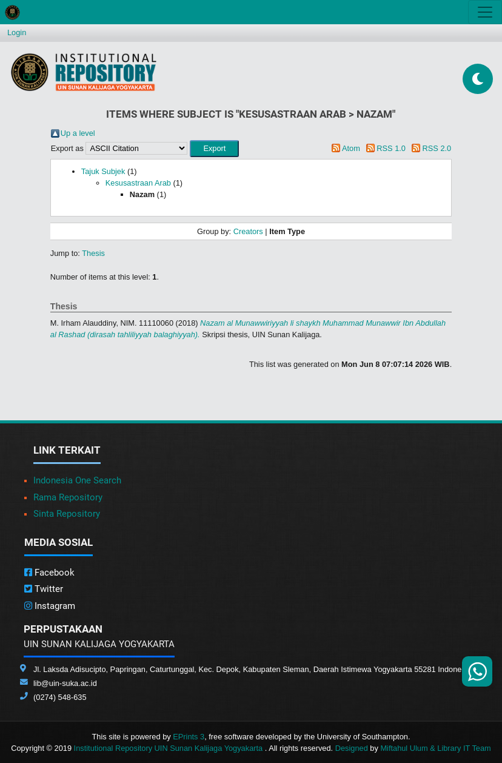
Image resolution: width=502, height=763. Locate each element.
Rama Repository (67, 497)
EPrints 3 (188, 736)
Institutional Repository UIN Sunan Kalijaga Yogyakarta (169, 748)
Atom (351, 148)
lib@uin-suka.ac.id (65, 683)
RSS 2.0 (437, 148)
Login (16, 32)
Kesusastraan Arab (138, 182)
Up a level (78, 133)
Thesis (93, 253)
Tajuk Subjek (103, 171)
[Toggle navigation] (485, 12)
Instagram (49, 605)
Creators (248, 231)
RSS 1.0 (391, 148)
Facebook (49, 572)
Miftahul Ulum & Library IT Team (435, 748)
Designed (351, 748)
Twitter (43, 588)
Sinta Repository (66, 513)
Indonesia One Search (77, 480)
